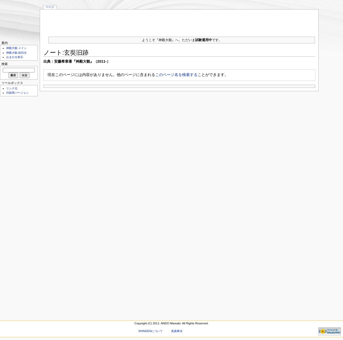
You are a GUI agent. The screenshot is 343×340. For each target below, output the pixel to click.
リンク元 (11, 88)
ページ (50, 6)
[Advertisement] (179, 21)
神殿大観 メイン (16, 48)
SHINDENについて (150, 331)
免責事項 (176, 331)
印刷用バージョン (17, 92)
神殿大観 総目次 (16, 52)
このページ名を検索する (176, 74)
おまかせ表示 (14, 57)
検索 (5, 63)
